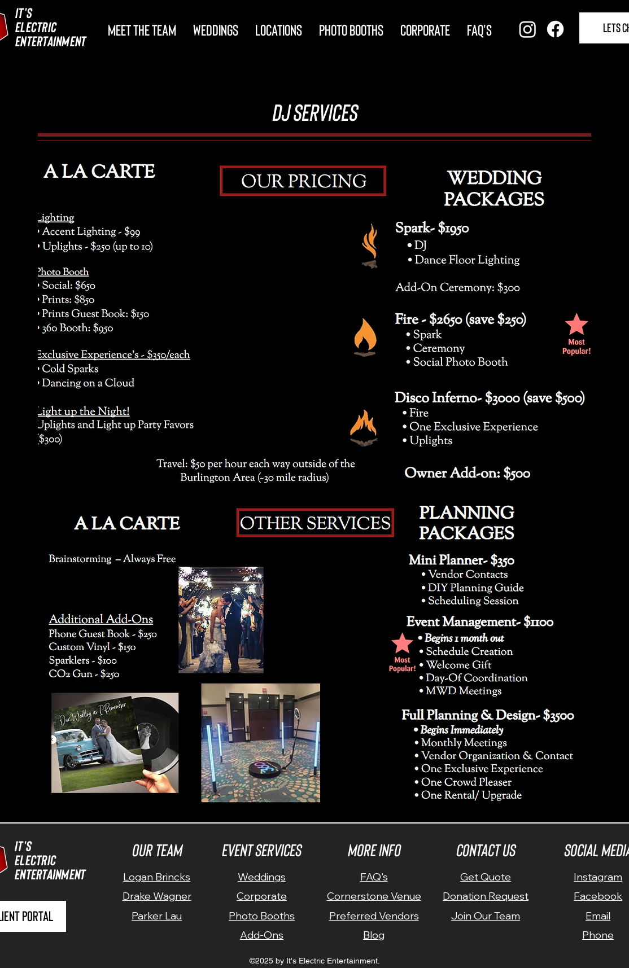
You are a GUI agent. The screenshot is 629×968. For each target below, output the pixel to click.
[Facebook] (555, 29)
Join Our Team (485, 915)
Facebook (598, 896)
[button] (279, 28)
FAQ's (374, 876)
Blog (374, 934)
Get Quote (485, 876)
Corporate (262, 896)
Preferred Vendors (374, 915)
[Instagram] (528, 29)
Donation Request (485, 896)
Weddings (262, 876)
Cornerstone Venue (374, 896)
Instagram (598, 876)
